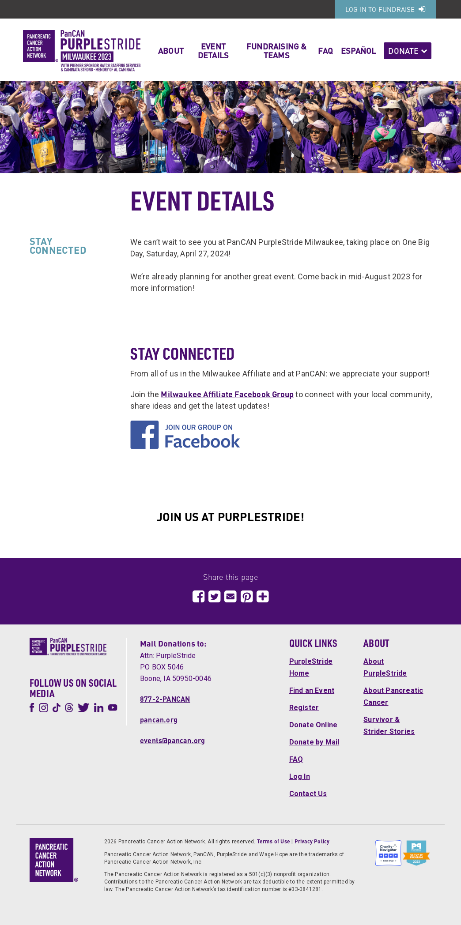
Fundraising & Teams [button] (276, 50)
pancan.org (159, 719)
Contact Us (308, 794)
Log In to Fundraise (385, 9)
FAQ (325, 50)
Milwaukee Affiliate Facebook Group (227, 394)
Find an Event (312, 690)
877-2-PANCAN (165, 698)
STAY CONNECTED (58, 245)
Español (358, 50)
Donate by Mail (314, 742)
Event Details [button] (213, 50)
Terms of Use (273, 841)
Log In (299, 776)
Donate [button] (407, 50)
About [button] (171, 50)
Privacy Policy (312, 841)
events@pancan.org (172, 740)
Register (304, 707)
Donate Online (313, 725)
